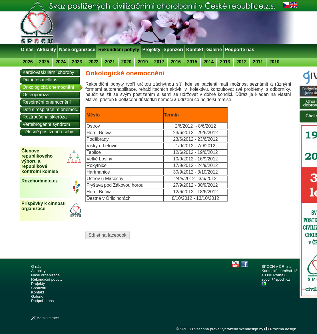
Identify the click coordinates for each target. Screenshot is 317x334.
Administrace (48, 318)
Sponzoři (173, 49)
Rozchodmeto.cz (39, 180)
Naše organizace (77, 49)
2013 (225, 61)
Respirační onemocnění (47, 102)
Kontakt (194, 49)
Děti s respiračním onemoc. (50, 109)
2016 (175, 61)
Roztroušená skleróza (45, 116)
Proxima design (283, 329)
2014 (209, 61)
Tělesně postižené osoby (48, 131)
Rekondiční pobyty (118, 49)
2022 (93, 61)
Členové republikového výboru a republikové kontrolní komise (39, 161)
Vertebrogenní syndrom (46, 124)
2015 (192, 61)
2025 (44, 61)
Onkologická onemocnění (48, 87)
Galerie (214, 49)
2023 (77, 61)
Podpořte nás (239, 49)
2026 (28, 61)
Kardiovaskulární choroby (48, 72)
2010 (274, 61)
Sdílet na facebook (108, 235)
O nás (27, 49)
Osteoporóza (36, 94)
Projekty (151, 49)
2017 (159, 61)
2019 (143, 61)
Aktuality (46, 49)
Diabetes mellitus (40, 79)
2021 (110, 61)
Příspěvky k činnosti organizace (43, 206)
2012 (241, 61)
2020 (126, 61)
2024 (60, 61)
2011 (258, 61)
